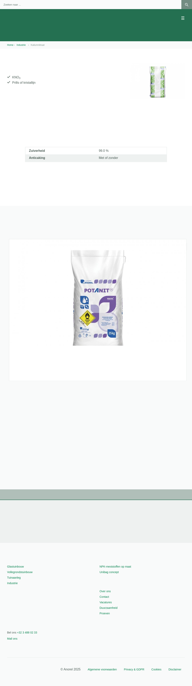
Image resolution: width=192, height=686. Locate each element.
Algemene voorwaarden (102, 669)
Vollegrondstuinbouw (20, 572)
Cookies (156, 669)
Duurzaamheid (108, 607)
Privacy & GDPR (134, 669)
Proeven (105, 613)
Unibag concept (109, 572)
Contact (104, 596)
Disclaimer (175, 669)
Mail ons (12, 638)
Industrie (12, 583)
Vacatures (106, 602)
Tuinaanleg (14, 577)
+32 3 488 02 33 (27, 632)
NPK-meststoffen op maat (115, 566)
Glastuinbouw (15, 566)
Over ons (105, 591)
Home (10, 45)
